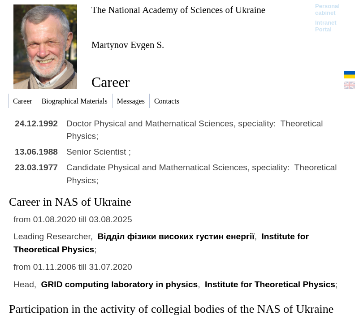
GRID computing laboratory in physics (119, 284)
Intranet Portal (326, 26)
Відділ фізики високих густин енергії (175, 236)
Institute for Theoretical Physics (270, 284)
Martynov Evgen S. (127, 44)
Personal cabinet (327, 9)
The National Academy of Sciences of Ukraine (178, 9)
